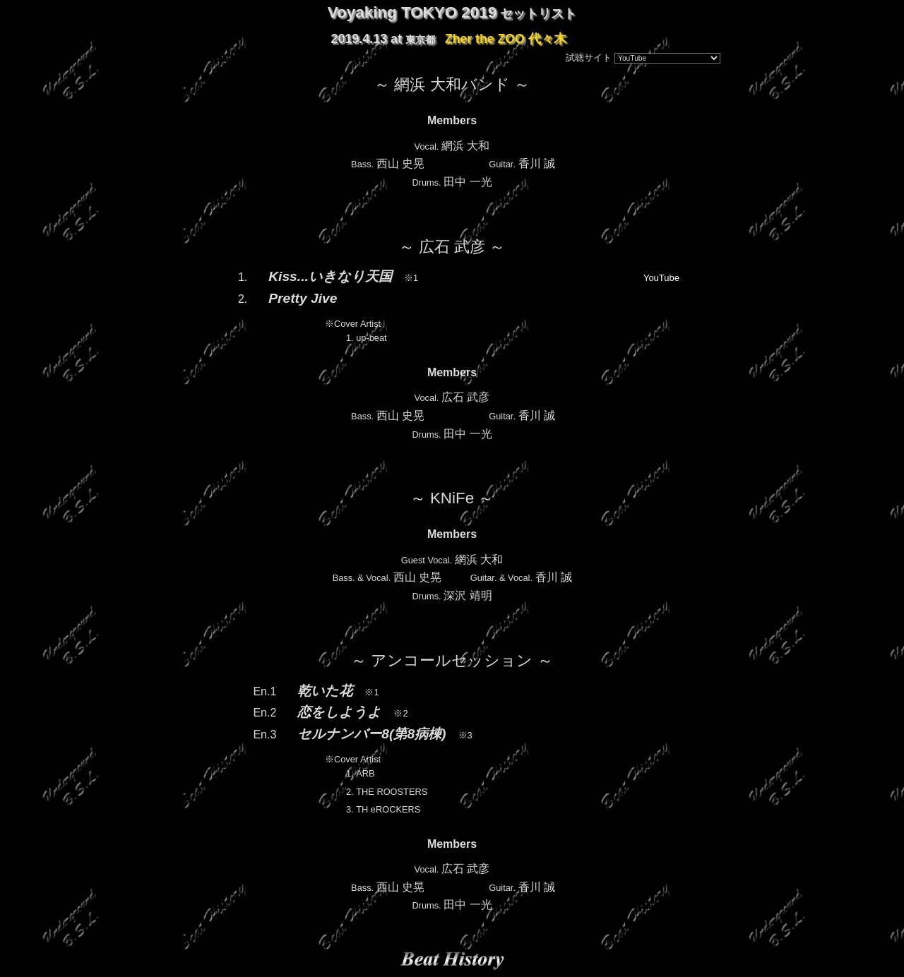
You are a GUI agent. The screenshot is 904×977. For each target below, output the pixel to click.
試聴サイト (589, 57)
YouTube (661, 277)
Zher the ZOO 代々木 (505, 39)
